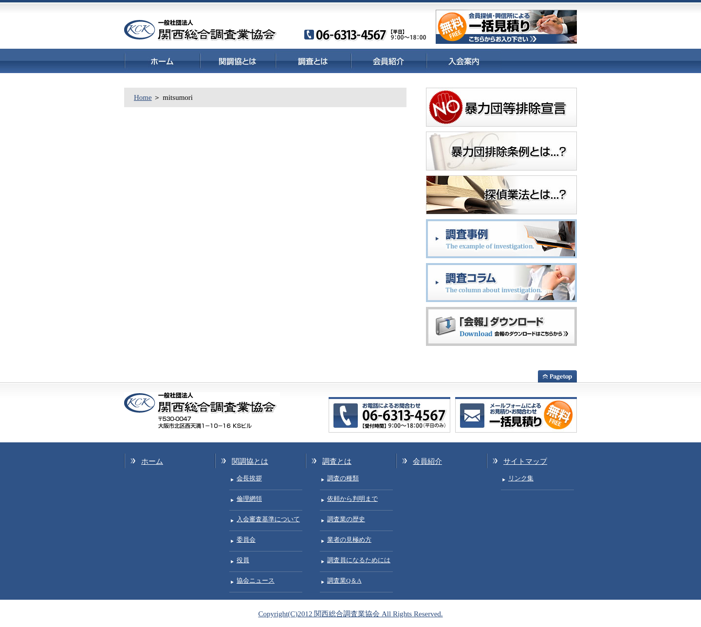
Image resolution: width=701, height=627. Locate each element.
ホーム (162, 61)
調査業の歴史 (346, 519)
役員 (243, 560)
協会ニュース (256, 580)
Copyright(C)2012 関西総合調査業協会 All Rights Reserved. (350, 614)
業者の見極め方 (349, 539)
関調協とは (237, 61)
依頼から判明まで (352, 498)
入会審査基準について (268, 519)
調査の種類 (343, 478)
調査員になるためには (358, 560)
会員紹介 (388, 61)
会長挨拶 (249, 478)
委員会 (246, 539)
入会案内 (463, 61)
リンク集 (521, 478)
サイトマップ (525, 461)
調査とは (312, 61)
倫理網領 (249, 498)
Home (143, 97)
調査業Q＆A (344, 580)
